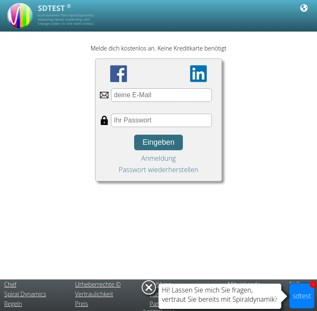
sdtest (304, 291)
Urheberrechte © (98, 284)
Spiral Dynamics (25, 294)
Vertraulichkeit (94, 294)
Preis (81, 304)
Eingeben (158, 142)
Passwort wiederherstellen (158, 169)
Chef (10, 284)
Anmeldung (158, 158)
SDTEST (54, 8)
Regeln (13, 304)
